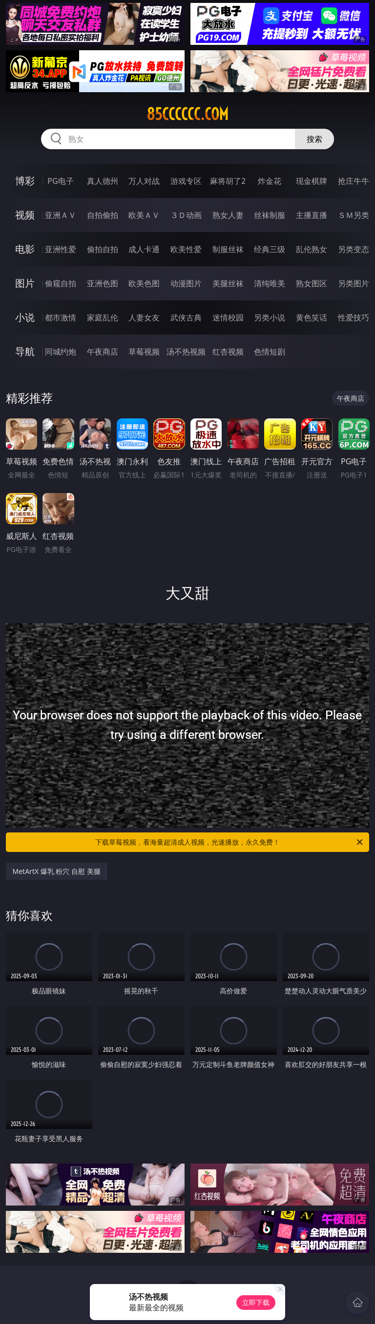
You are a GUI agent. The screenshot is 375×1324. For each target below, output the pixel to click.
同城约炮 (60, 351)
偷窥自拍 (60, 283)
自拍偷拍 (102, 215)
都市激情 (60, 317)
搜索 (314, 139)
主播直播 (311, 215)
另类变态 (353, 249)
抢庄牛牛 (353, 181)
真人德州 (102, 181)
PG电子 (60, 181)
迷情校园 (228, 317)
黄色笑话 (311, 317)
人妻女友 (144, 317)
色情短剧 (269, 351)
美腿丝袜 (228, 283)
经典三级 (269, 249)
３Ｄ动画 (186, 215)
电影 (25, 249)
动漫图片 (186, 283)
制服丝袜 (228, 249)
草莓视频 (144, 351)
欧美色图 (144, 283)
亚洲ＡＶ (60, 215)
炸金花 (269, 181)
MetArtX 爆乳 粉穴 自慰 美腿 (57, 871)
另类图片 (353, 283)
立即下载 (256, 1302)
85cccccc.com (187, 114)
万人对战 (144, 181)
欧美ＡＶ (144, 215)
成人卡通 (144, 249)
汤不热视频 (186, 351)
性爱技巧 (353, 317)
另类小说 (269, 317)
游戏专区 (186, 181)
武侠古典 (186, 317)
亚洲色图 (102, 283)
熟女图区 (311, 283)
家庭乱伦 (102, 317)
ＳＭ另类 (353, 215)
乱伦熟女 (311, 249)
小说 (25, 317)
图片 (25, 283)
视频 (25, 214)
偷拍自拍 (102, 249)
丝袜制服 (269, 215)
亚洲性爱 (60, 249)
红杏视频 (228, 351)
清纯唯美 (269, 283)
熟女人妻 (228, 215)
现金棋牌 (311, 181)
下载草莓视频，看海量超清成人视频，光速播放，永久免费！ (229, 842)
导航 (25, 351)
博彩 (25, 180)
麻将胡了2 (228, 181)
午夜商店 (102, 351)
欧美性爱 (186, 249)
